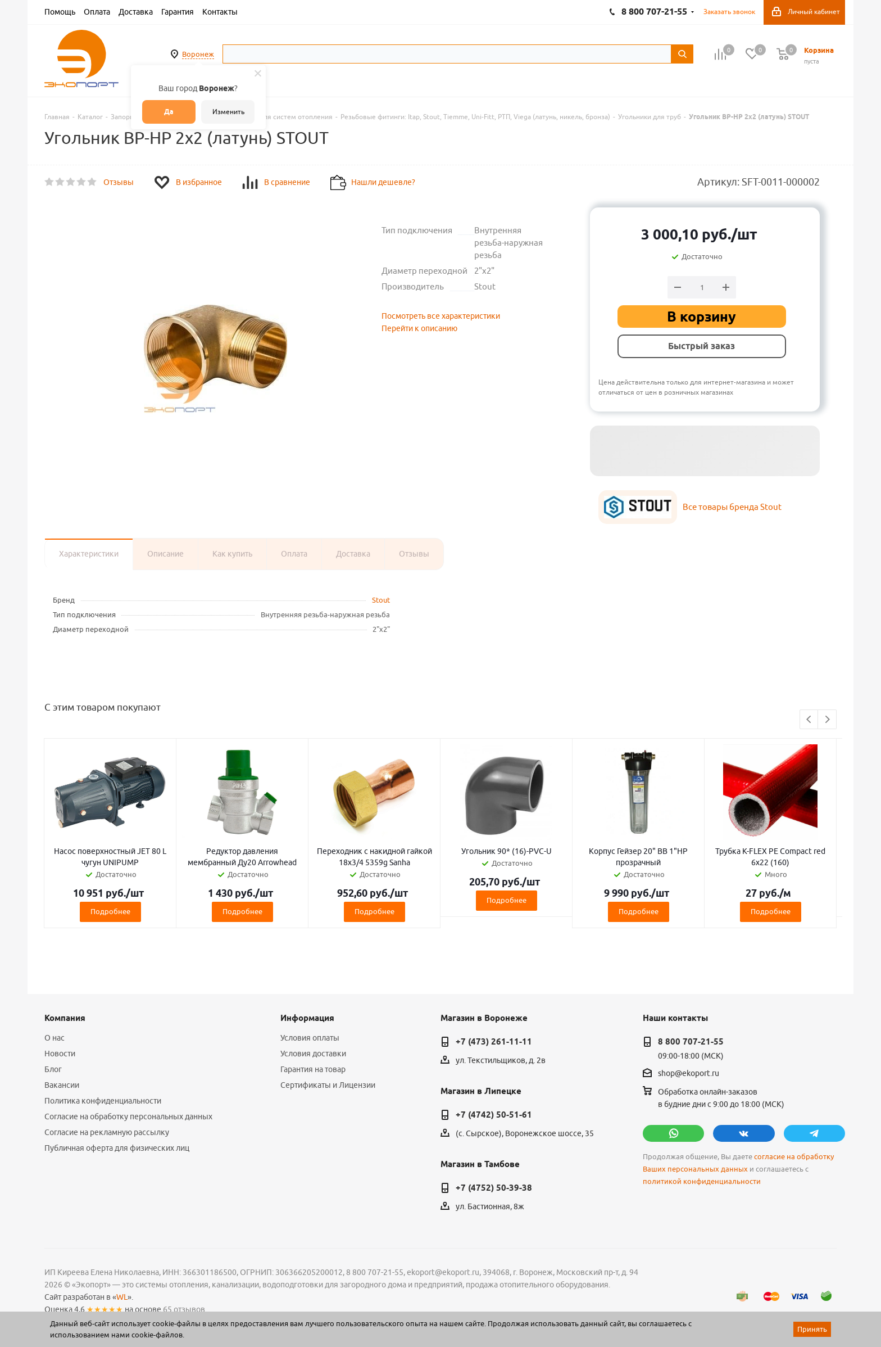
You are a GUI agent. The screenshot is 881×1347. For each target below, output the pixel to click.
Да (169, 111)
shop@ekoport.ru (688, 1073)
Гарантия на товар (313, 1069)
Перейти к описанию (419, 328)
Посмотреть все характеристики (441, 315)
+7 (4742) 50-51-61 (494, 1115)
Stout (381, 599)
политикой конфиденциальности (702, 1181)
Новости (59, 1053)
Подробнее (110, 911)
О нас (54, 1037)
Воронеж (198, 53)
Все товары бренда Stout (732, 507)
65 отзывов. (185, 1309)
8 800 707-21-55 (691, 1042)
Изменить (228, 111)
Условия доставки (313, 1053)
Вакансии (61, 1085)
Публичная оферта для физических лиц (116, 1147)
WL (122, 1296)
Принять (812, 1329)
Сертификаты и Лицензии (327, 1085)
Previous (809, 720)
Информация (307, 1018)
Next (827, 720)
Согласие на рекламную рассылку (106, 1132)
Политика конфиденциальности (102, 1100)
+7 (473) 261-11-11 (494, 1042)
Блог (53, 1069)
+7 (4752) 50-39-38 (494, 1188)
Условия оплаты (309, 1037)
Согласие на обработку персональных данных (128, 1116)
